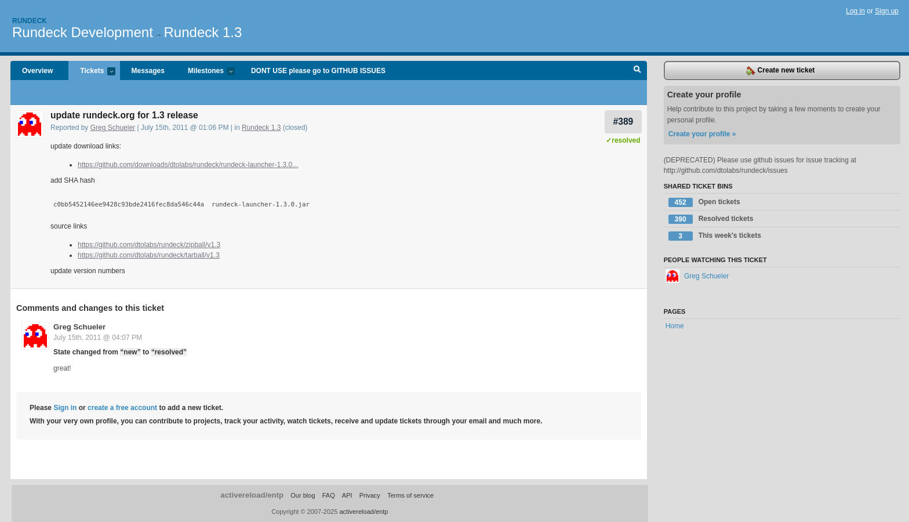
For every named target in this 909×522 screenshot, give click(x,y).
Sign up (887, 11)
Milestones (205, 72)
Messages (148, 71)
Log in (855, 11)
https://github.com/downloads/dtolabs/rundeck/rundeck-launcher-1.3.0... (188, 165)
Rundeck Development (82, 32)
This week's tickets (714, 236)
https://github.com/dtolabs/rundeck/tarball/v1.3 (149, 255)
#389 (623, 121)
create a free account (122, 408)
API (347, 495)
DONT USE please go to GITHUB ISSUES (318, 71)
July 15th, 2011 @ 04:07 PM (97, 338)
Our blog (302, 495)
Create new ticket (780, 70)
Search (637, 71)
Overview (37, 71)
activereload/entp (251, 495)
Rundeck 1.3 (203, 32)
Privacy (369, 495)
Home (675, 326)
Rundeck (29, 21)
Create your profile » (702, 134)
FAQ (328, 495)
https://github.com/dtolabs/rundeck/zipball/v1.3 (149, 245)
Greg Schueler (112, 128)
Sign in (65, 408)
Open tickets (704, 202)
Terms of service (410, 495)
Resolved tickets (711, 219)
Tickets (91, 72)
